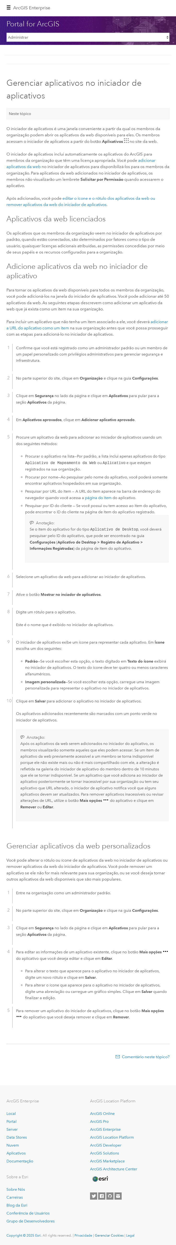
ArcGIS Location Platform (112, 1137)
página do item (98, 498)
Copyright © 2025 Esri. (24, 1235)
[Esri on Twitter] (93, 1196)
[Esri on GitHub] (110, 1196)
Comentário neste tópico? (146, 1056)
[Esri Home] (100, 1179)
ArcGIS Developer (105, 1145)
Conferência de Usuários (28, 1213)
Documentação (19, 1161)
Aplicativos (16, 1153)
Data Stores (16, 1137)
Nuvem (12, 1145)
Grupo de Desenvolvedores (30, 1221)
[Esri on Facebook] (101, 1196)
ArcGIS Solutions (104, 1153)
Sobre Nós (15, 1189)
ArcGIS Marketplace (107, 1161)
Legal (130, 1235)
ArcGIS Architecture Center (113, 1169)
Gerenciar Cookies (109, 1235)
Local (11, 1113)
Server (12, 1129)
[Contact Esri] (118, 1196)
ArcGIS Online (102, 1113)
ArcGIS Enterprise (31, 8)
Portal (11, 1121)
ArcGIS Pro (99, 1121)
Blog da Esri (16, 1205)
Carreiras (14, 1197)
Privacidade (83, 1235)
